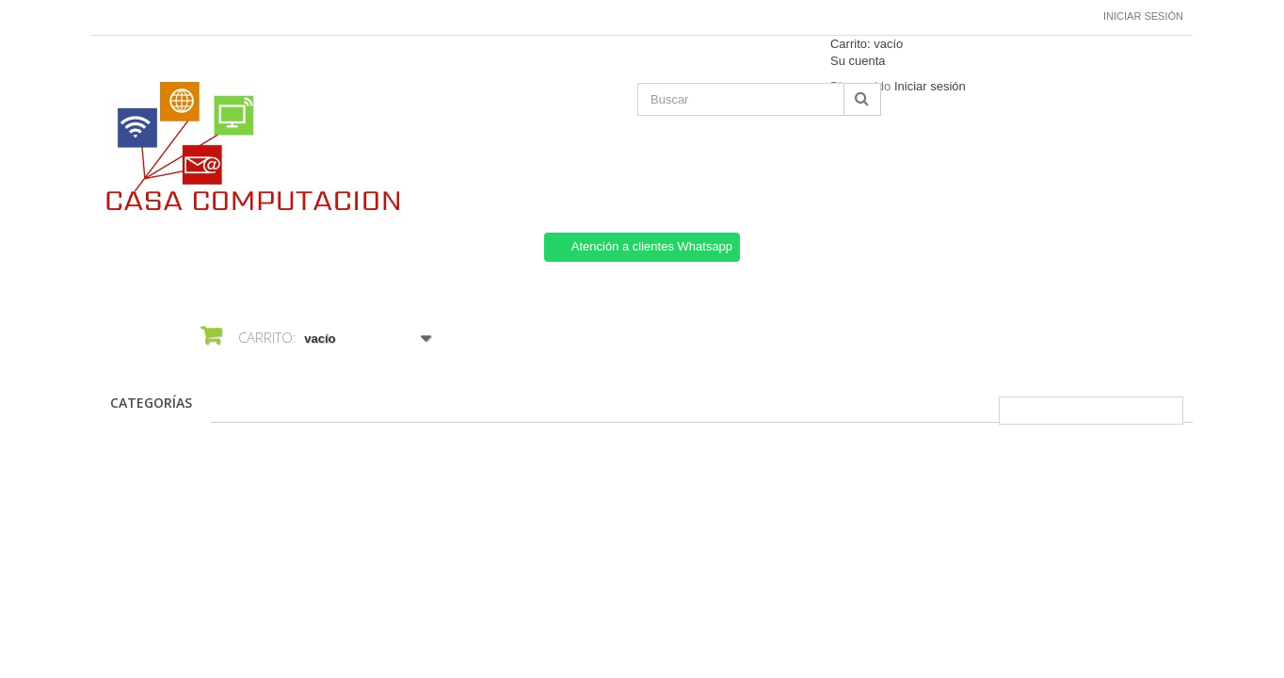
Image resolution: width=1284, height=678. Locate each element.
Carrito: (866, 44)
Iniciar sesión (1143, 16)
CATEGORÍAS (151, 403)
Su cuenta (858, 61)
